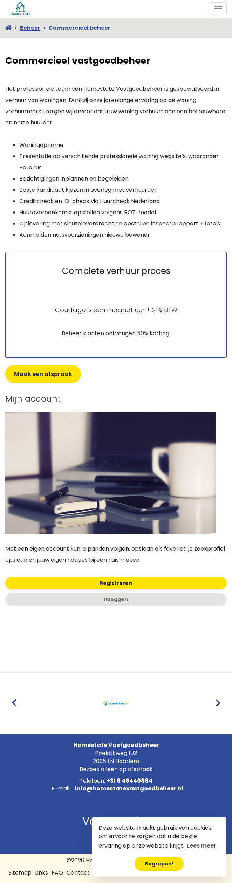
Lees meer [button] (201, 846)
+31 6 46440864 (129, 781)
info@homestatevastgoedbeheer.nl (129, 788)
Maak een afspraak (43, 374)
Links (41, 873)
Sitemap (20, 873)
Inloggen (116, 599)
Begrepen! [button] (159, 863)
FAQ (57, 873)
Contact (78, 873)
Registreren (116, 583)
